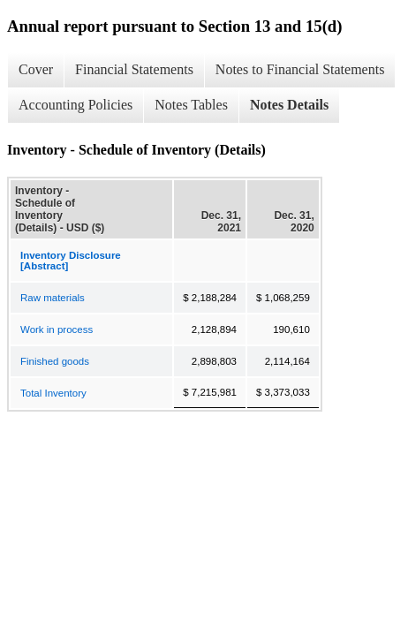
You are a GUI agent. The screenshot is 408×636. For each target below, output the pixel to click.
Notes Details (289, 104)
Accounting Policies (75, 104)
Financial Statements (134, 69)
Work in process (56, 329)
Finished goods (54, 361)
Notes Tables (191, 104)
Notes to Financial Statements (300, 69)
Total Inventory (53, 393)
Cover (36, 69)
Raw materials (52, 297)
